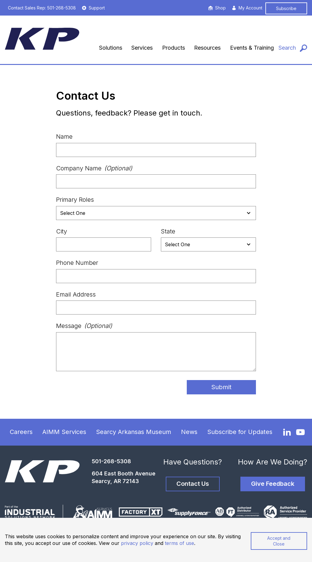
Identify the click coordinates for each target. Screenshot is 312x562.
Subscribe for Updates (239, 432)
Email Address (76, 294)
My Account (247, 7)
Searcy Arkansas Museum (133, 432)
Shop (217, 7)
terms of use (179, 543)
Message (84, 325)
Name (64, 136)
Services (142, 47)
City (61, 231)
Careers (21, 432)
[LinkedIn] (287, 432)
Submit (221, 387)
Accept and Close (278, 540)
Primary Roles (75, 199)
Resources (207, 47)
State (168, 231)
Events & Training (252, 47)
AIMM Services (64, 432)
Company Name (94, 168)
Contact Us (192, 483)
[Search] (292, 48)
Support (93, 7)
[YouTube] (300, 432)
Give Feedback (272, 483)
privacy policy (137, 543)
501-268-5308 (111, 461)
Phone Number (77, 262)
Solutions (110, 47)
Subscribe (286, 8)
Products (173, 47)
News (189, 432)
